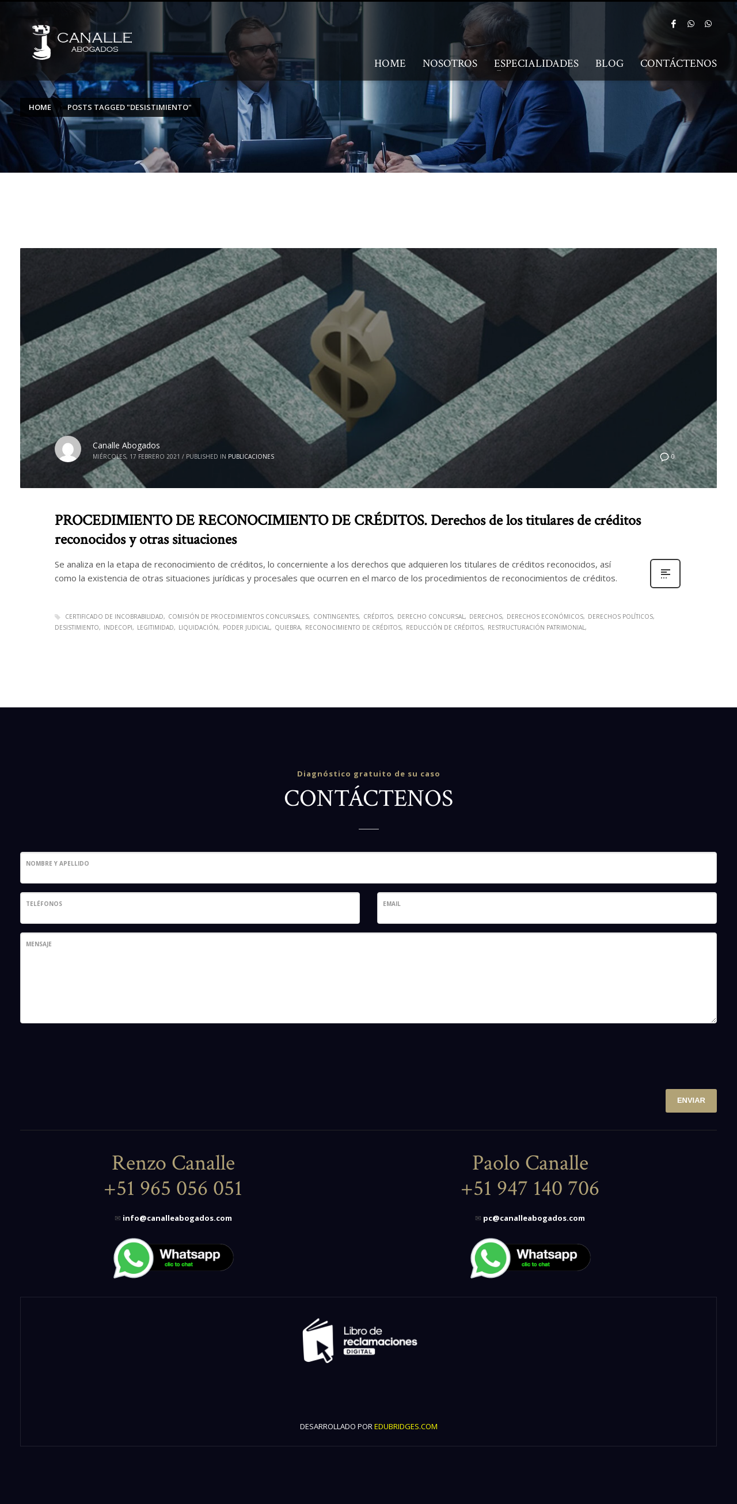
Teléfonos (44, 904)
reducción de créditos (444, 627)
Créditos (378, 616)
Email (392, 904)
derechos (485, 616)
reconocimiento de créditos (353, 627)
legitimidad (155, 627)
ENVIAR (691, 1100)
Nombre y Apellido (57, 863)
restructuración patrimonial (536, 627)
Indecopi (118, 627)
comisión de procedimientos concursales (238, 616)
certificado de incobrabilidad (114, 616)
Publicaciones (251, 456)
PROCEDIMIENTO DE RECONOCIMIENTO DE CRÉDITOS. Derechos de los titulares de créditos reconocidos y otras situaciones (348, 530)
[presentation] (107, 1054)
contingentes (336, 616)
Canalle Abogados (126, 445)
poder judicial (246, 627)
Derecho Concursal (431, 616)
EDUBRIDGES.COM (406, 1426)
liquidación (198, 627)
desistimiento (77, 627)
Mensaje (39, 944)
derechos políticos (620, 616)
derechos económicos (545, 616)
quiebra (288, 627)
